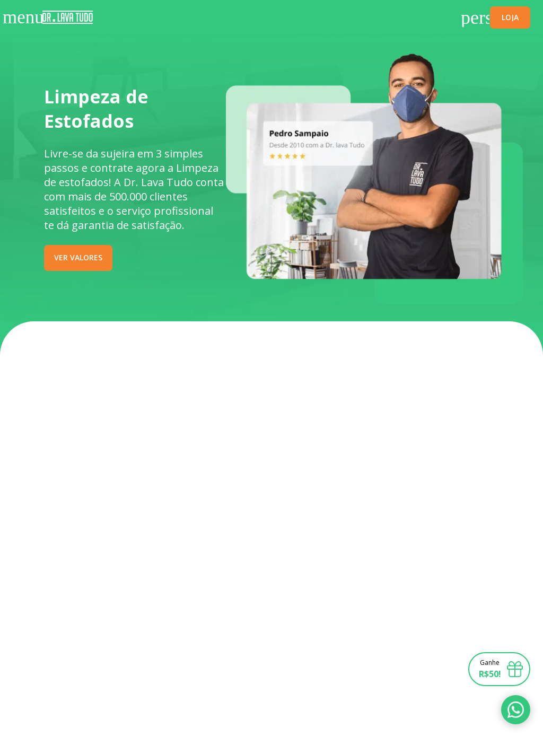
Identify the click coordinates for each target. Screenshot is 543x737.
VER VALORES (78, 257)
